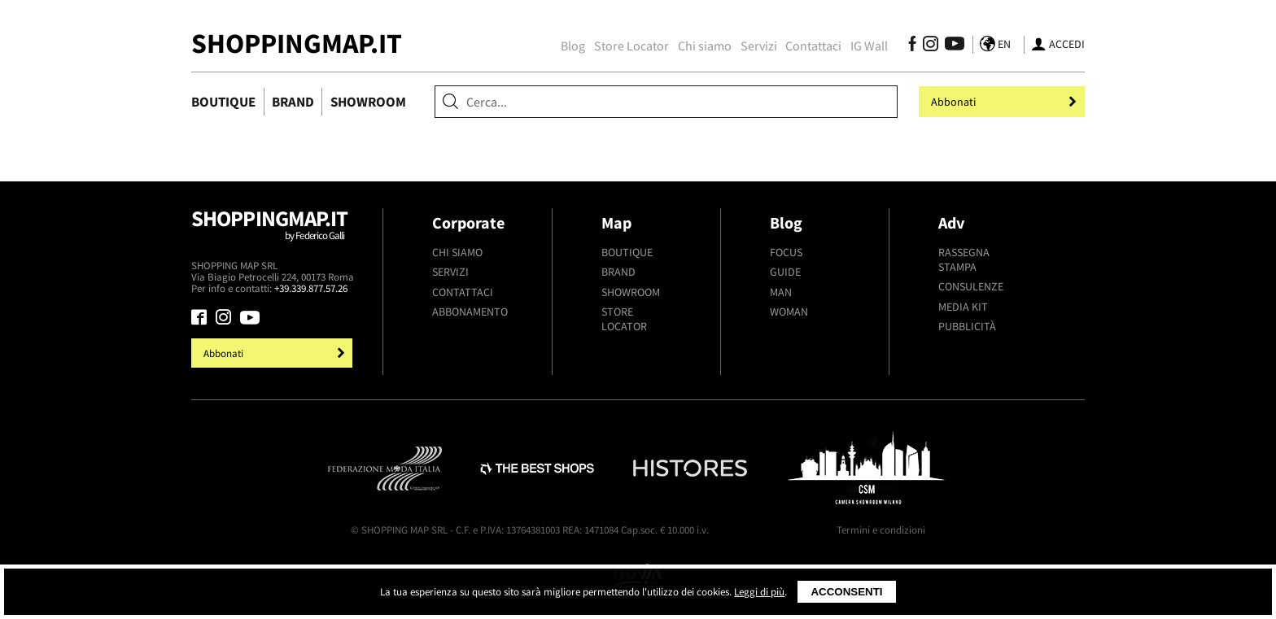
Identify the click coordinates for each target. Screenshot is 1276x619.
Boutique (223, 102)
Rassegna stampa (964, 259)
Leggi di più (759, 592)
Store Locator (631, 46)
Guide (785, 271)
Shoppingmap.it (274, 232)
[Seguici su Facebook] (912, 46)
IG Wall (869, 46)
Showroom (368, 102)
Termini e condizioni (881, 530)
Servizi (759, 46)
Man (781, 292)
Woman (789, 311)
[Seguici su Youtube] (950, 46)
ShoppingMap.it (296, 42)
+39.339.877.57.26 (310, 288)
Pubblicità (967, 326)
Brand (293, 102)
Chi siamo (705, 46)
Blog (573, 46)
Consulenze (970, 286)
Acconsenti (846, 592)
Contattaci (813, 46)
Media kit (963, 306)
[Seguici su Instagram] (930, 46)
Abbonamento (470, 311)
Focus (786, 252)
